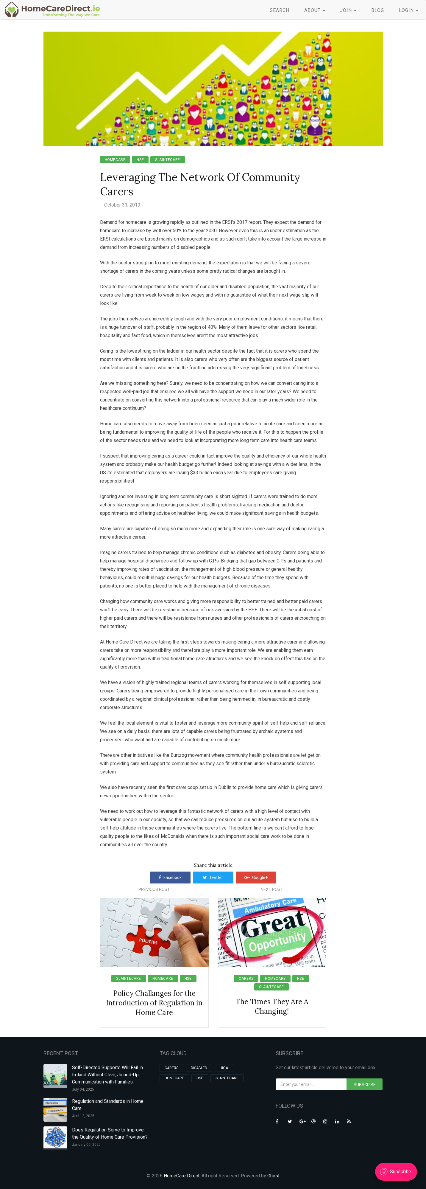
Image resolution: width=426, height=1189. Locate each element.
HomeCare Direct (181, 1176)
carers (246, 978)
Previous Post (154, 889)
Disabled (199, 1068)
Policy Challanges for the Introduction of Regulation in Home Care (154, 1003)
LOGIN (408, 10)
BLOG (377, 10)
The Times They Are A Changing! (271, 1006)
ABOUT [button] (314, 10)
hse (140, 160)
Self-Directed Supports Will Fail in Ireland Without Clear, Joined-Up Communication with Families (107, 1075)
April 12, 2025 (83, 1116)
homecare (115, 160)
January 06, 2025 (86, 1145)
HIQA (224, 1068)
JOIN (348, 10)
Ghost (273, 1176)
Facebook (170, 877)
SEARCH (279, 10)
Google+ (256, 877)
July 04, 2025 (83, 1089)
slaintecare (167, 160)
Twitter (213, 877)
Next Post (272, 889)
